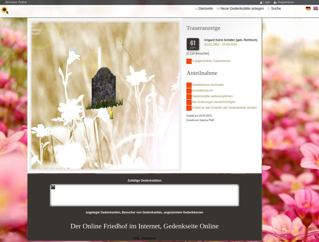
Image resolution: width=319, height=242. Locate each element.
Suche (276, 8)
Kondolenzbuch (199, 91)
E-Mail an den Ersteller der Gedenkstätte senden (221, 108)
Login (267, 2)
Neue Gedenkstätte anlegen (242, 8)
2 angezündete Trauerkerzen (208, 61)
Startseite (206, 8)
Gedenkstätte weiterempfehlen (209, 96)
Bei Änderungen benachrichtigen (211, 102)
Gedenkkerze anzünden (205, 85)
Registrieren (286, 2)
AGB (136, 238)
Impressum (149, 238)
